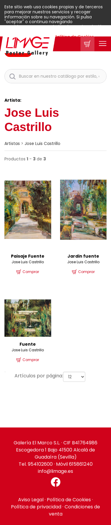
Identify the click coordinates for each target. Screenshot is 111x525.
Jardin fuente (83, 256)
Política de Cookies (69, 499)
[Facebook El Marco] (55, 482)
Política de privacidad (36, 506)
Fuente (28, 344)
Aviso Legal (31, 499)
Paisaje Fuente (27, 256)
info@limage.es (55, 471)
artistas (12, 143)
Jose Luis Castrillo (42, 143)
